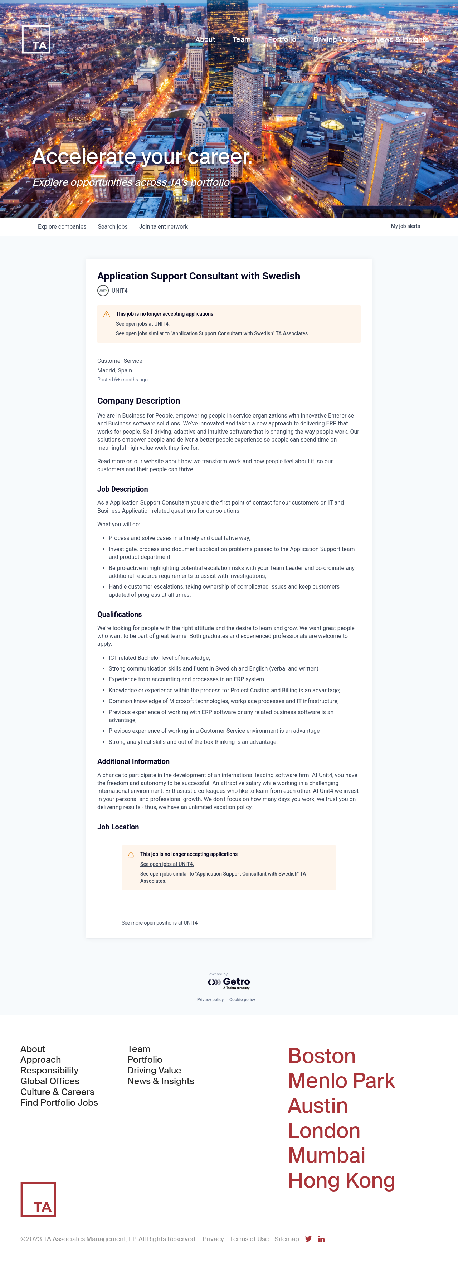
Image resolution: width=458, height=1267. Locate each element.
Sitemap (286, 1239)
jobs (112, 226)
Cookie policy (242, 999)
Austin (318, 1106)
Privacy (213, 1239)
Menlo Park (341, 1080)
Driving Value (154, 1070)
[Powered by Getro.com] (229, 981)
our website (149, 461)
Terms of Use (249, 1239)
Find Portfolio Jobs (59, 1102)
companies (62, 226)
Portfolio (144, 1059)
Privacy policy (210, 999)
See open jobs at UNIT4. (143, 324)
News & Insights (160, 1081)
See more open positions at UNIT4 (160, 923)
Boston (322, 1056)
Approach (40, 1059)
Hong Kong (342, 1180)
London (324, 1131)
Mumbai (327, 1155)
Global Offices (49, 1081)
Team (139, 1049)
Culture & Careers (57, 1092)
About (32, 1049)
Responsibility (49, 1070)
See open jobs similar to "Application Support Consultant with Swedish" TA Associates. (212, 333)
